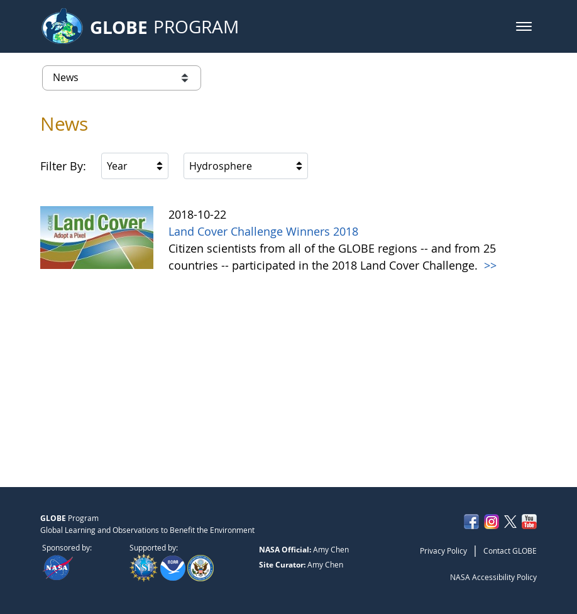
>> (489, 265)
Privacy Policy (443, 550)
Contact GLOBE (510, 550)
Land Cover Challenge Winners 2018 (263, 231)
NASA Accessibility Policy (493, 577)
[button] (524, 26)
